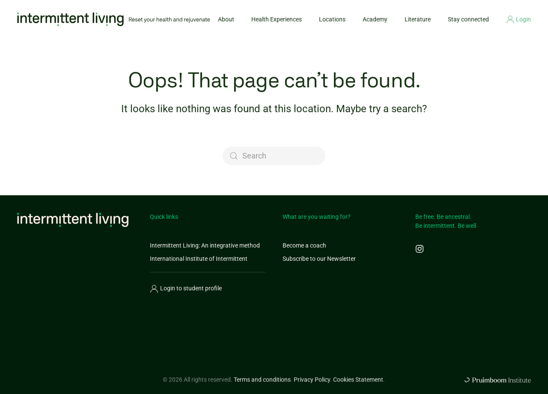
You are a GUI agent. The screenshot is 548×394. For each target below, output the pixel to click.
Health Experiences (276, 19)
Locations (332, 19)
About (226, 19)
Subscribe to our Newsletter (319, 258)
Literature (418, 19)
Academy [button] (375, 19)
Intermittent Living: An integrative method (205, 245)
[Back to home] (113, 19)
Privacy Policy (312, 382)
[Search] (274, 155)
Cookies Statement (358, 382)
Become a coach (304, 245)
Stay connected (468, 19)
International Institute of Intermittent (198, 258)
